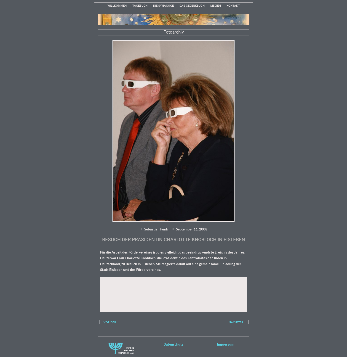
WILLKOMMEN (117, 5)
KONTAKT (233, 5)
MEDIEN (215, 5)
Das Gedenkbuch (192, 5)
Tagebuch (139, 5)
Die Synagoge (163, 5)
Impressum (225, 344)
